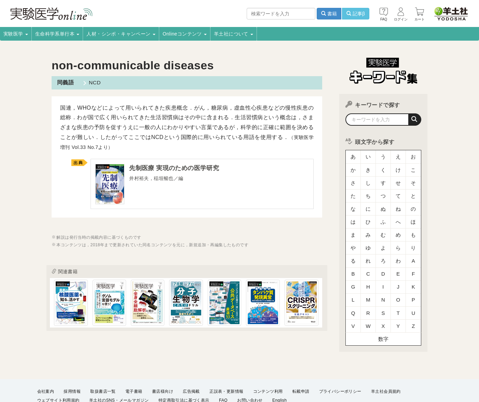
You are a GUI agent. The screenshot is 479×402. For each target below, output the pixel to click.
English (279, 376)
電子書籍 (133, 367)
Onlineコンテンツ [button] (185, 34)
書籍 (329, 13)
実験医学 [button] (15, 34)
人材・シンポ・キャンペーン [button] (120, 34)
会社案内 (45, 367)
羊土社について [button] (233, 34)
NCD (93, 82)
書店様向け (162, 367)
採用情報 (72, 367)
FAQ (223, 376)
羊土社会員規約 (386, 367)
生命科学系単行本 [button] (57, 34)
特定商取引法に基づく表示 (184, 376)
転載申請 (301, 367)
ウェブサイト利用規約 (58, 376)
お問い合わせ (249, 376)
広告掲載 (191, 367)
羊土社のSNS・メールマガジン (119, 376)
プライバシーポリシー (340, 367)
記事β (355, 13)
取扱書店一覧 (102, 367)
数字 (383, 309)
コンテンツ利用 (268, 367)
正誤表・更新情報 (226, 367)
